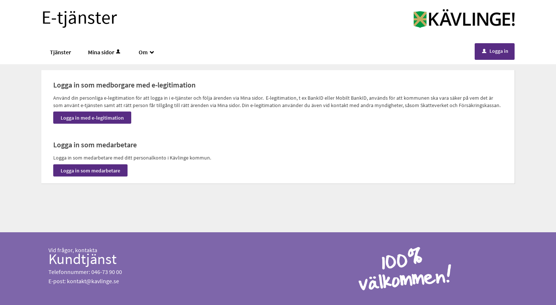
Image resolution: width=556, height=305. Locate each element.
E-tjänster (79, 17)
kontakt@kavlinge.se (93, 281)
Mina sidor (105, 52)
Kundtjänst (82, 259)
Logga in (495, 51)
